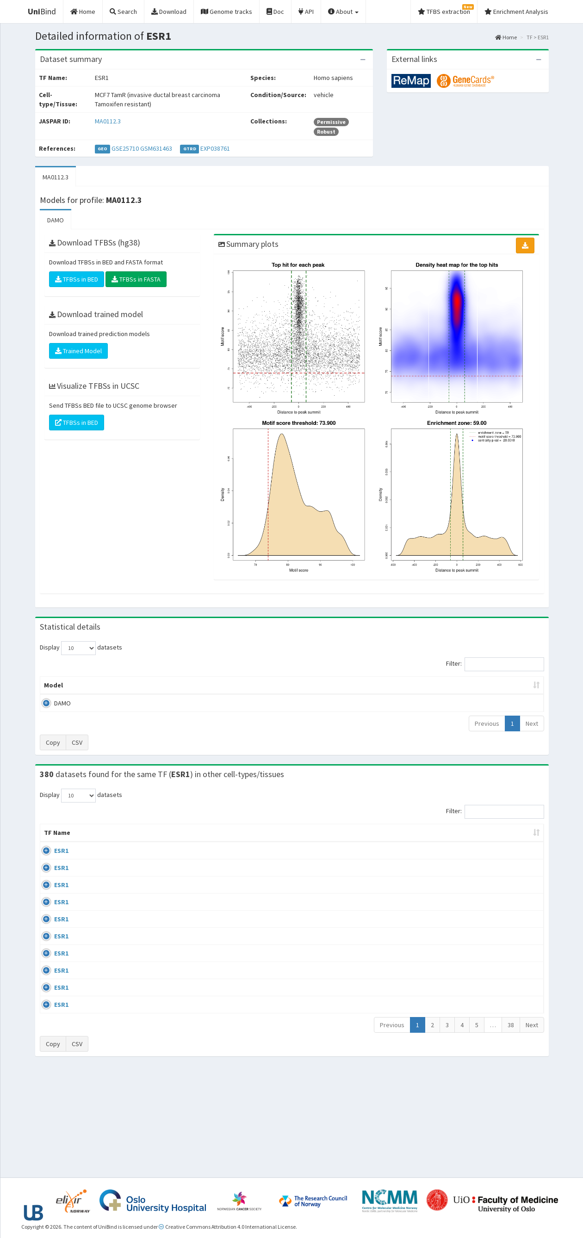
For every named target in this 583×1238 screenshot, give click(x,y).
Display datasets (81, 648)
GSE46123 (468, 1100)
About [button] (343, 11)
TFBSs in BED (76, 279)
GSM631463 (156, 148)
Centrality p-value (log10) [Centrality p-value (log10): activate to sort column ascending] (467, 685)
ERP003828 (469, 860)
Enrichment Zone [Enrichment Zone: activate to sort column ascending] (236, 685)
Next (532, 723)
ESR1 (51, 860)
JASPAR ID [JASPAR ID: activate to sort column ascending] (516, 837)
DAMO (55, 220)
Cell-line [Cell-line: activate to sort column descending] (93, 842)
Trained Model (78, 351)
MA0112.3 (108, 121)
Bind (42, 11)
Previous (487, 723)
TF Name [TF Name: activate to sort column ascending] (52, 837)
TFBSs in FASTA (136, 279)
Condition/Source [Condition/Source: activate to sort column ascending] (205, 842)
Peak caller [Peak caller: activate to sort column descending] (107, 685)
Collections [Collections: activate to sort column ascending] (372, 842)
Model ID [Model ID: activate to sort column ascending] (168, 685)
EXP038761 (215, 148)
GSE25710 (125, 148)
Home (506, 37)
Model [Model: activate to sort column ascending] (53, 685)
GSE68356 (468, 887)
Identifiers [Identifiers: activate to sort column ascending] (470, 842)
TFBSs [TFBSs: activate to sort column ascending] (307, 685)
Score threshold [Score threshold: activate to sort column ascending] (368, 685)
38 (511, 1130)
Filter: (495, 664)
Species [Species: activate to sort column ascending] (423, 842)
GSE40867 (468, 1046)
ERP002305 (469, 993)
